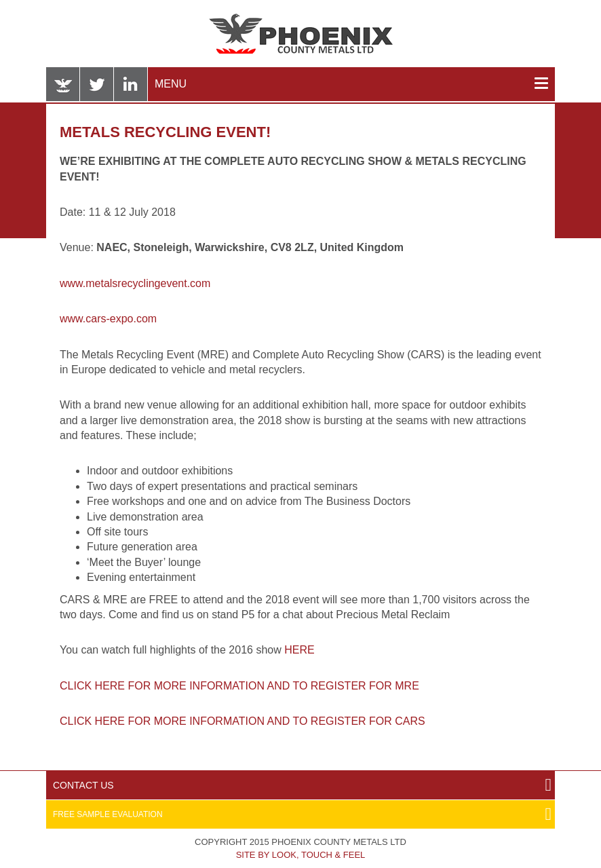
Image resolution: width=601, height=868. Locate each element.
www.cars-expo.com (108, 318)
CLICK (77, 721)
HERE (299, 650)
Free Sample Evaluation (108, 814)
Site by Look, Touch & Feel (301, 855)
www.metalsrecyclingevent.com (135, 283)
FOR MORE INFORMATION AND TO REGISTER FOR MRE (273, 686)
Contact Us (83, 785)
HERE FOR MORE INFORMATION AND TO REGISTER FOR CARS (260, 721)
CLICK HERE (94, 686)
